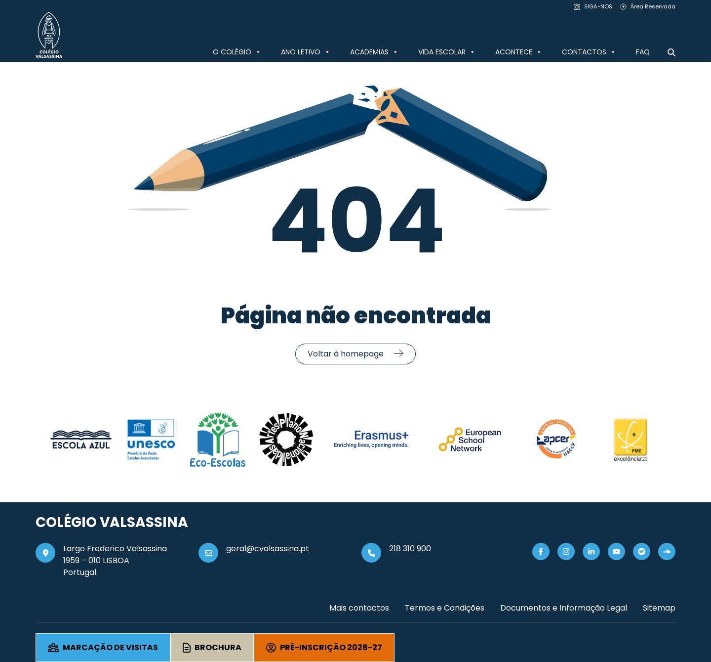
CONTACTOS (589, 52)
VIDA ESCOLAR (446, 52)
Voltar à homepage (346, 353)
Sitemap (659, 608)
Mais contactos (359, 608)
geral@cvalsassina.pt (267, 548)
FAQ (643, 52)
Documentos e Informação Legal (563, 608)
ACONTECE (518, 52)
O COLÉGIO (237, 52)
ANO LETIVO (305, 52)
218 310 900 (410, 548)
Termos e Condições (444, 608)
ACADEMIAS (374, 52)
